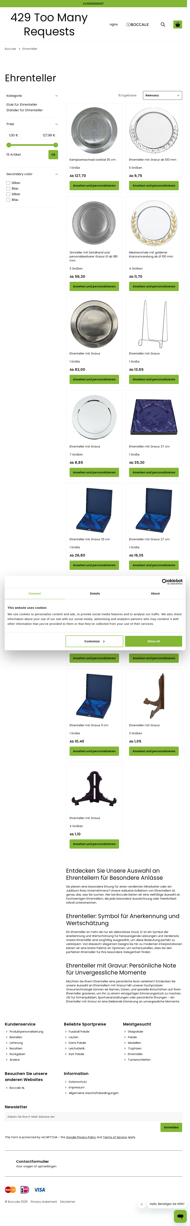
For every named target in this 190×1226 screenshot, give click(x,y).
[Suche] (162, 24)
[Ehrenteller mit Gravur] (94, 324)
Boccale (10, 49)
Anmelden (171, 1127)
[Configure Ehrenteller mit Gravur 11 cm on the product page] (94, 751)
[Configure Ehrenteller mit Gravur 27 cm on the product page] (154, 565)
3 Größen (76, 269)
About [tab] (155, 593)
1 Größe (75, 168)
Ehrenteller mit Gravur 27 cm (149, 539)
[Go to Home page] (138, 24)
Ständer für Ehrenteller (24, 110)
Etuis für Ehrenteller (21, 104)
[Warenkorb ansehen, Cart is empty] (177, 24)
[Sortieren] (162, 95)
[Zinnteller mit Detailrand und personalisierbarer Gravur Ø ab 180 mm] (94, 223)
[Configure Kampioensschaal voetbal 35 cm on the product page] (94, 185)
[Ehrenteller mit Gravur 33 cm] (94, 510)
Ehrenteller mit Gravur (85, 353)
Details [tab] (95, 593)
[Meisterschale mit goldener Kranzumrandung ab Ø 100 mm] (154, 223)
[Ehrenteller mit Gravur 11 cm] (94, 696)
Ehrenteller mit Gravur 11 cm (89, 725)
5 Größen (135, 168)
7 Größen (76, 455)
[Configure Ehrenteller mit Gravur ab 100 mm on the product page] (154, 185)
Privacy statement (44, 1202)
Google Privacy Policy (81, 1137)
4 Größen (136, 269)
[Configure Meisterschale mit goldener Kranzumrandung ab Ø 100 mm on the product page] (154, 286)
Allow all (153, 641)
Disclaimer (67, 1202)
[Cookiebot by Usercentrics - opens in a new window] (165, 582)
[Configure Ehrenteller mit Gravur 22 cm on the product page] (94, 658)
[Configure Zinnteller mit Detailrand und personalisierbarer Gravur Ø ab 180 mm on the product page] (94, 286)
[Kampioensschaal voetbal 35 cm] (94, 130)
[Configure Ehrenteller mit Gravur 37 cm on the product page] (154, 472)
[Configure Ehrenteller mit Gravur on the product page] (94, 379)
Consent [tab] (35, 593)
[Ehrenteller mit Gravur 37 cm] (154, 417)
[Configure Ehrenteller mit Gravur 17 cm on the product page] (154, 658)
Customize (94, 641)
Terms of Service (115, 1137)
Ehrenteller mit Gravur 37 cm (149, 446)
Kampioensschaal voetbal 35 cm (93, 160)
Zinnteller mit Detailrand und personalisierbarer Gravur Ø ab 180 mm (94, 256)
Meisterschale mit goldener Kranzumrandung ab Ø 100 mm (151, 254)
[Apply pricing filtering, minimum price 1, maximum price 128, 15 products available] (54, 154)
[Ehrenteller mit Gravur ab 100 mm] (154, 130)
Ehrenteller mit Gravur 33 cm (90, 539)
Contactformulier (32, 1161)
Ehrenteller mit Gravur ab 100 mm (152, 160)
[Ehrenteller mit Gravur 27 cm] (154, 510)
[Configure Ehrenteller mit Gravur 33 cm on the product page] (94, 565)
